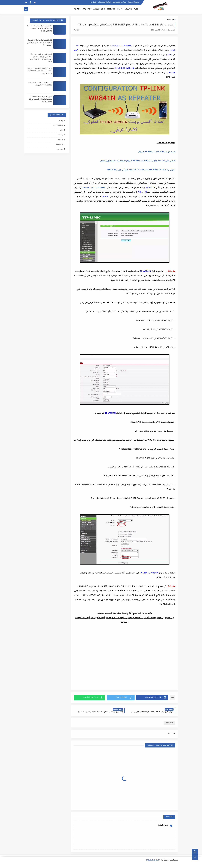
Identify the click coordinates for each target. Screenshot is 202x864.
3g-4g (60, 121)
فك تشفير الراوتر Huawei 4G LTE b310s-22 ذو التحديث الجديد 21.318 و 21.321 (39, 28)
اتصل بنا (93, 2)
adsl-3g (60, 135)
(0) (76, 30)
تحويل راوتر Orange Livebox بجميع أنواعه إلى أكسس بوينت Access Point (40, 99)
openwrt (59, 145)
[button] (152, 697)
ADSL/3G (128, 9)
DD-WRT (77, 9)
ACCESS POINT (99, 9)
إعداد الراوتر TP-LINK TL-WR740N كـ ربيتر (156, 152)
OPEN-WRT (86, 9)
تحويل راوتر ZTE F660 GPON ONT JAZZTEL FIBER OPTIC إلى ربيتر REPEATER (141, 170)
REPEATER (111, 9)
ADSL (136, 9)
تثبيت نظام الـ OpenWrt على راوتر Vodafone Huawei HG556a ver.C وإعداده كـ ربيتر (39, 71)
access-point (58, 126)
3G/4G (119, 9)
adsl (61, 130)
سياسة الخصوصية (119, 2)
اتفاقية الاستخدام (104, 2)
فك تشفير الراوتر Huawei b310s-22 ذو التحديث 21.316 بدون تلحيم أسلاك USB (39, 42)
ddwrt (60, 140)
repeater (170, 20)
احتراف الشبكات (152, 860)
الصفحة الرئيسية (134, 2)
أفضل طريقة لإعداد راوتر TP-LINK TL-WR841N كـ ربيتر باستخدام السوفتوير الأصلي (137, 161)
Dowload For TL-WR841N (93, 188)
